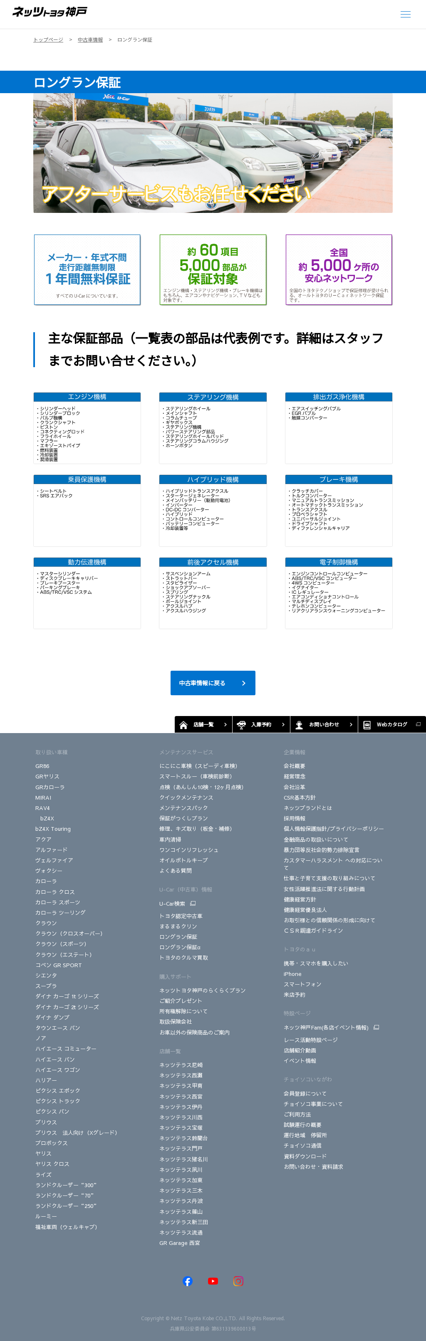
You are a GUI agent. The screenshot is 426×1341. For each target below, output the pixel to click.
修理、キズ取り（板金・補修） (197, 828)
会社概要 (294, 766)
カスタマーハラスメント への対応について (333, 864)
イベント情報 (300, 1060)
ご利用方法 (297, 1114)
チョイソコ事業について (313, 1104)
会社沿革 (294, 787)
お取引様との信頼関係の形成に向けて (330, 920)
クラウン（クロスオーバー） (70, 933)
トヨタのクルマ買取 (183, 957)
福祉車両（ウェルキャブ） (67, 1227)
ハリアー (46, 1080)
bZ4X (44, 818)
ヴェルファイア (54, 860)
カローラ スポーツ (57, 902)
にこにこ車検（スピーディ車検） (199, 766)
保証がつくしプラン (183, 818)
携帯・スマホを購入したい (316, 963)
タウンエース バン (57, 1028)
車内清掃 (170, 839)
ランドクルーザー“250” (67, 1206)
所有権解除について (183, 1011)
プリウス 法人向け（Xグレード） (77, 1132)
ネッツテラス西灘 (181, 1075)
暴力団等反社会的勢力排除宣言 (321, 850)
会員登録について (305, 1093)
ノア (40, 1038)
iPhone (293, 974)
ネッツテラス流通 (181, 1232)
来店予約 (294, 994)
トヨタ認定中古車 (181, 916)
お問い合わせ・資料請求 (313, 1167)
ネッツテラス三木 (181, 1190)
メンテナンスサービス (186, 752)
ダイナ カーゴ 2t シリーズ (67, 1007)
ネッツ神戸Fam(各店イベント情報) (326, 1027)
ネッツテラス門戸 (181, 1148)
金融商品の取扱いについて (316, 839)
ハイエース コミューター (66, 1048)
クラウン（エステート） (65, 954)
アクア (43, 839)
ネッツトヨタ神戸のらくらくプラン (202, 990)
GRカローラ (51, 787)
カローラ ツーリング (60, 912)
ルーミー (46, 1216)
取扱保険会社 (175, 1021)
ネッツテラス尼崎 (181, 1065)
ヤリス (43, 1153)
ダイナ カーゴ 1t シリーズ (67, 996)
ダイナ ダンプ (52, 1017)
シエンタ (46, 975)
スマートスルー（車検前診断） (197, 776)
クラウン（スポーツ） (62, 944)
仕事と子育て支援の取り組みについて (330, 878)
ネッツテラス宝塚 (181, 1127)
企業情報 (294, 752)
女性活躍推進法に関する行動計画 (324, 889)
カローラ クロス (55, 892)
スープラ (46, 986)
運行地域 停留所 (305, 1135)
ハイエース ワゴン (57, 1070)
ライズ (43, 1174)
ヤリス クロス (52, 1164)
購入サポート (175, 976)
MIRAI (43, 797)
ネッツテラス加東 (181, 1180)
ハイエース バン (55, 1059)
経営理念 (294, 776)
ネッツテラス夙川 (181, 1169)
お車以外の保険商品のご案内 (194, 1032)
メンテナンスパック (183, 808)
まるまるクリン (178, 926)
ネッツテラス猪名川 (183, 1159)
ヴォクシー (48, 870)
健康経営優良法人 (305, 910)
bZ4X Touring (53, 828)
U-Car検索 (172, 903)
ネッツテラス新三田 (183, 1222)
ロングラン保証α (180, 947)
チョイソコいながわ (308, 1079)
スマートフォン (303, 984)
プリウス (46, 1122)
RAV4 (42, 808)
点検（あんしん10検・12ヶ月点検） (203, 787)
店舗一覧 (170, 1051)
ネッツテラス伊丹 (181, 1107)
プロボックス (51, 1143)
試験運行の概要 (303, 1125)
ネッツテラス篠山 (181, 1211)
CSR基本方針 (300, 797)
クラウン (46, 923)
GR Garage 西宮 (179, 1243)
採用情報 (294, 818)
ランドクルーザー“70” (65, 1195)
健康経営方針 (300, 899)
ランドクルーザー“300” (67, 1185)
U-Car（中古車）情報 (185, 889)
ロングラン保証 (178, 937)
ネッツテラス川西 (181, 1117)
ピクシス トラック (57, 1101)
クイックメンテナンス (186, 797)
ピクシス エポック (57, 1090)
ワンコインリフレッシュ (189, 850)
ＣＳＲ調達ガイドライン (313, 930)
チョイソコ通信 (303, 1145)
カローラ (46, 881)
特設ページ (297, 1013)
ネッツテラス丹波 (181, 1201)
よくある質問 (175, 870)
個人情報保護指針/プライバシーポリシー (334, 828)
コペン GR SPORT (58, 965)
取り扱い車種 (51, 752)
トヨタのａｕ (300, 949)
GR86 (42, 766)
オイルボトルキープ (183, 860)
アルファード (51, 850)
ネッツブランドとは (308, 808)
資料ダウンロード (305, 1156)
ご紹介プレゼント (181, 1001)
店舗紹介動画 (300, 1050)
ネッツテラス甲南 (181, 1085)
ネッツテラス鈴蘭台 (183, 1138)
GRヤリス (47, 776)
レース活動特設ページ (311, 1040)
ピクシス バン (52, 1111)
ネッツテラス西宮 (181, 1096)
